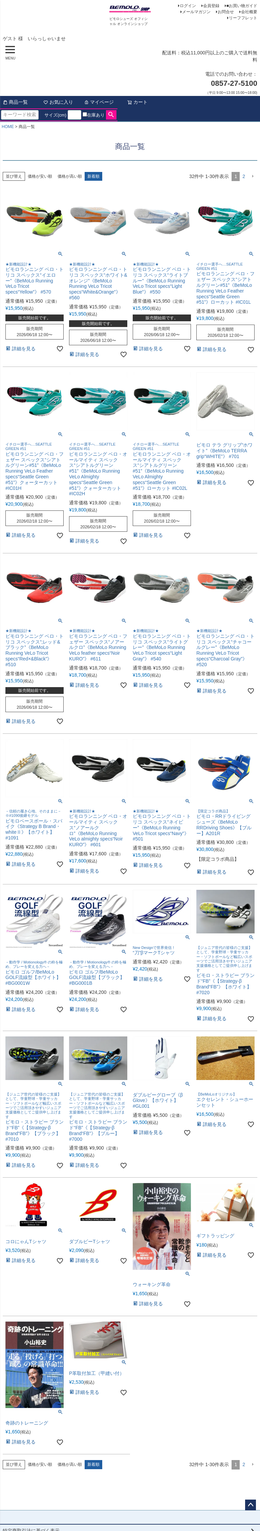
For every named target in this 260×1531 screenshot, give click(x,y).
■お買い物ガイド (241, 5)
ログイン (188, 5)
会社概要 (249, 11)
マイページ (99, 102)
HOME (8, 126)
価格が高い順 (70, 176)
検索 (111, 115)
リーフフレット (243, 18)
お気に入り (58, 102)
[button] (252, 176)
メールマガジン (196, 11)
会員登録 (211, 5)
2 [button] (243, 176)
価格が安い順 (40, 176)
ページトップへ (250, 1505)
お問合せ (226, 11)
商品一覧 (15, 102)
